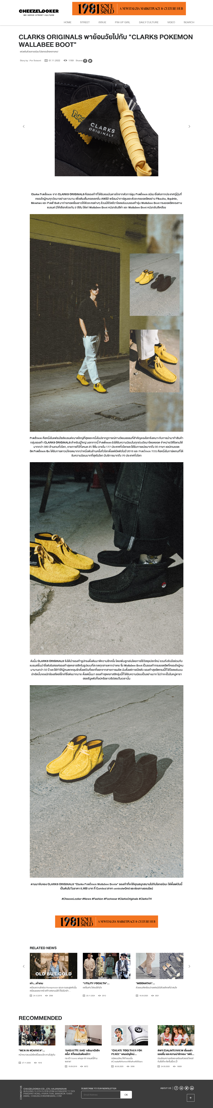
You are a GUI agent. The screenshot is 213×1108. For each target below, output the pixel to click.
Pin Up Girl (122, 22)
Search (189, 22)
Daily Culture (149, 22)
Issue (102, 22)
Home (67, 22)
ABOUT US (165, 1088)
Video (171, 22)
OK (126, 1095)
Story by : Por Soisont (30, 60)
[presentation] (24, 126)
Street (85, 22)
